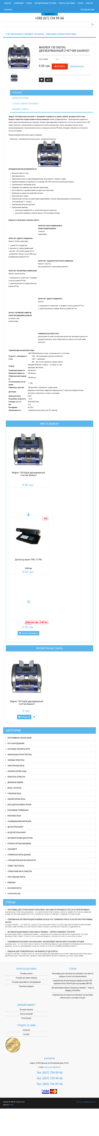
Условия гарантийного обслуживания (26, 982)
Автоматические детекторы (19, 838)
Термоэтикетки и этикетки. (18, 871)
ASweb (12, 1105)
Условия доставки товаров (26, 978)
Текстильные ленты (15, 877)
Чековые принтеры (14, 760)
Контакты (8, 10)
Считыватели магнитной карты (20, 860)
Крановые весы (13, 816)
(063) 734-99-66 (52, 1084)
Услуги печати (12, 894)
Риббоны (10, 882)
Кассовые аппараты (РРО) (17, 749)
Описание (17, 92)
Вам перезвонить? (77, 66)
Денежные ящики (14, 782)
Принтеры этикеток (15, 777)
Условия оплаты (26, 973)
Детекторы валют (14, 827)
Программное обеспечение (18, 738)
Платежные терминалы (16, 810)
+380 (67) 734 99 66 (49, 18)
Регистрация (26, 1018)
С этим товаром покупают (25, 103)
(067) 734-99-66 (52, 1072)
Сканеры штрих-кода (15, 771)
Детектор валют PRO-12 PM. (28, 559)
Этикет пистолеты (14, 866)
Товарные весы (13, 793)
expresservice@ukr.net (52, 1067)
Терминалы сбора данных (18, 855)
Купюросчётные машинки (18, 844)
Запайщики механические (18, 821)
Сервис (29, 3)
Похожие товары (20, 109)
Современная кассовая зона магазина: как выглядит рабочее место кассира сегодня (49, 944)
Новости (89, 3)
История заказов (26, 1010)
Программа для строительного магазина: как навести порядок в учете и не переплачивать (49, 912)
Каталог (7, 3)
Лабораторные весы (15, 799)
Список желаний (26, 1014)
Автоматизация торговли (45, 3)
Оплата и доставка (67, 3)
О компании (19, 3)
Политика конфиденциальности (86, 1102)
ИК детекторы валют (15, 832)
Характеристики (20, 98)
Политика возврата (26, 986)
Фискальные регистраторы (18, 755)
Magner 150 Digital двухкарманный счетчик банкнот (28, 474)
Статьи (80, 3)
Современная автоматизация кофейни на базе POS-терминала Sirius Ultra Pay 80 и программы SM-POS (49, 923)
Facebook (26, 1030)
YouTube (26, 1034)
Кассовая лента (13, 888)
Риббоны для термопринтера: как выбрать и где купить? (49, 953)
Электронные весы (14, 766)
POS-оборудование (14, 743)
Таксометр (11, 849)
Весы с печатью (13, 788)
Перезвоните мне (87, 10)
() (49, 80)
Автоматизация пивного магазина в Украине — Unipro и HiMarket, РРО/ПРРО (49, 934)
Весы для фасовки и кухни (18, 805)
